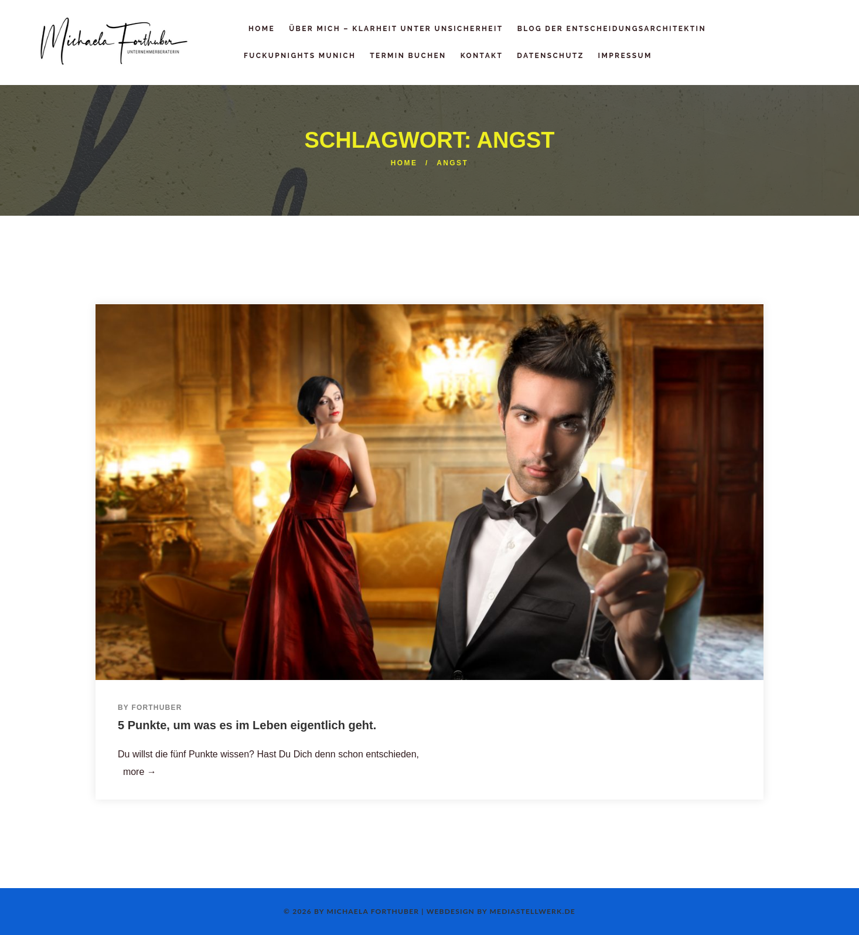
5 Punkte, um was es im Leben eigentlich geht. (247, 725)
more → (137, 772)
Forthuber (156, 707)
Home (404, 163)
